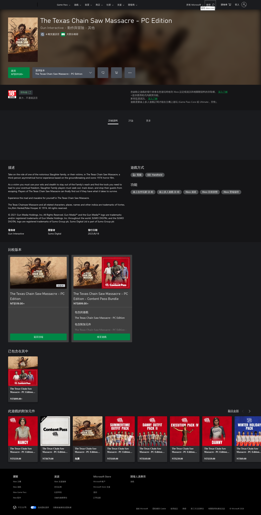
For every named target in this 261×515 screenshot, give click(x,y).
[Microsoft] (24, 4)
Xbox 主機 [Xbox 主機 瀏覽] (17, 481)
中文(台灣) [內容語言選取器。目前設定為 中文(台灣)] (22, 507)
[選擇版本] (63, 72)
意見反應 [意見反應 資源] (58, 487)
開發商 (131, 4)
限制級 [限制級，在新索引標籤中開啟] (26, 92)
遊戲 (76, 4)
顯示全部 (233, 411)
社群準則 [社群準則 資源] (58, 492)
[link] (23, 379)
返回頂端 (38, 336)
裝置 (87, 4)
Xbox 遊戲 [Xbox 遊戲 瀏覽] (17, 487)
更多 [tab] (148, 120)
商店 (98, 4)
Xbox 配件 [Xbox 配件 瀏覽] (17, 497)
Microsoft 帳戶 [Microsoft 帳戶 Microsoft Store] (99, 481)
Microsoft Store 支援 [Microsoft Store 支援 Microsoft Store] (101, 487)
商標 (184, 508)
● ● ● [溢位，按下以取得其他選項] (130, 72)
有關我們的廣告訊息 (216, 508)
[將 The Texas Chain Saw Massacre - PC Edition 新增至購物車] (116, 72)
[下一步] (249, 411)
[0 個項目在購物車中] (226, 4)
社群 (108, 4)
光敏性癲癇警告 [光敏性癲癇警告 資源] (60, 497)
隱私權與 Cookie (159, 508)
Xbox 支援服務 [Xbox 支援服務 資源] (60, 481)
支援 (119, 4)
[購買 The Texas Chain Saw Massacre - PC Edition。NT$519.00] (19, 72)
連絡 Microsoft (142, 508)
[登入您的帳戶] (240, 5)
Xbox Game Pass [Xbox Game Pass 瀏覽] (19, 492)
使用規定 (174, 508)
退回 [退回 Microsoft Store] (95, 492)
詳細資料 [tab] (113, 120)
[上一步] (242, 411)
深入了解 (223, 91)
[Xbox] (46, 4)
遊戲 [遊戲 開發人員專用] (132, 481)
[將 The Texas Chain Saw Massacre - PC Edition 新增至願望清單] (103, 72)
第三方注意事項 (197, 508)
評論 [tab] (131, 120)
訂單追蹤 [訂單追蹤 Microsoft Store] (97, 497)
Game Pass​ (62, 4)
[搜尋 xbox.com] (210, 4)
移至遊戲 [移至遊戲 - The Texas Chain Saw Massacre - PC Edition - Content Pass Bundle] (101, 336)
